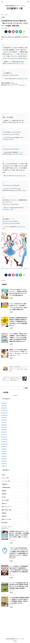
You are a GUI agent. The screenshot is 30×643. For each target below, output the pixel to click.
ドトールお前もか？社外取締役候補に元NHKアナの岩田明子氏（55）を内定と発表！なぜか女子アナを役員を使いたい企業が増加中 (18, 569)
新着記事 (4, 494)
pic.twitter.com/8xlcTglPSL (11, 75)
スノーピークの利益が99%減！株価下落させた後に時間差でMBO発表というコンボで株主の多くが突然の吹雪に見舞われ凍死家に (18, 585)
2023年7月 (4, 422)
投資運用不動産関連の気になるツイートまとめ (15, 638)
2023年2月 (4, 434)
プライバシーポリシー (7, 526)
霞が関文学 (5, 522)
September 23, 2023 (21, 78)
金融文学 (4, 516)
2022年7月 (4, 451)
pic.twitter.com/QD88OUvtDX (18, 58)
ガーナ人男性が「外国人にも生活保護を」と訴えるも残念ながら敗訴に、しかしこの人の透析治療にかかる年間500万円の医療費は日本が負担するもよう (18, 337)
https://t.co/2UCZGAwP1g (10, 221)
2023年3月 (4, 432)
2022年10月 (4, 444)
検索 (26, 388)
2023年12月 (4, 410)
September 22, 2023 (18, 63)
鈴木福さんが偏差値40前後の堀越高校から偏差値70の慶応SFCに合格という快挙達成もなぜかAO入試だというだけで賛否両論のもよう (18, 321)
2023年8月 (4, 420)
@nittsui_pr (22, 85)
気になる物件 (5, 500)
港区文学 (4, 503)
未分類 (3, 280)
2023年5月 (4, 427)
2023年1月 (4, 437)
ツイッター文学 (6, 481)
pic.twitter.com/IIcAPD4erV (11, 149)
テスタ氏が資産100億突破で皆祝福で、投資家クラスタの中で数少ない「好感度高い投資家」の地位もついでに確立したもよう (19, 600)
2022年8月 (4, 449)
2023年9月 (4, 417)
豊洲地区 (4, 513)
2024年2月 (4, 405)
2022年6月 (4, 454)
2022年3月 (4, 461)
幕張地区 (4, 490)
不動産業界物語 (6, 487)
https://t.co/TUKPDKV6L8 (10, 204)
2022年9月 (4, 446)
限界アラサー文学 (6, 519)
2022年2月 (4, 463)
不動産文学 (5, 484)
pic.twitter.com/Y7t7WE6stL (11, 134)
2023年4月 (4, 429)
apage (3, 475)
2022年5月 (4, 456)
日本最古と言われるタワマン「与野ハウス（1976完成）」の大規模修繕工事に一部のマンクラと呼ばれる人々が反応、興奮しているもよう (19, 534)
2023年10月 (4, 415)
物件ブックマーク (6, 506)
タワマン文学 (5, 478)
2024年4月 (4, 403)
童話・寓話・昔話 (6, 510)
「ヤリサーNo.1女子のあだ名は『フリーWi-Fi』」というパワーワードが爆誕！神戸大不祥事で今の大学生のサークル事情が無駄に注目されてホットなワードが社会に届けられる (18, 552)
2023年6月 (4, 425)
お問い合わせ (4, 528)
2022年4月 (4, 458)
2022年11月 (4, 441)
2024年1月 (4, 408)
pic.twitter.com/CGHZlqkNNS (11, 223)
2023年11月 (4, 413)
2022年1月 (4, 466)
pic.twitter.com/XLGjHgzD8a (11, 185)
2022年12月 (4, 439)
